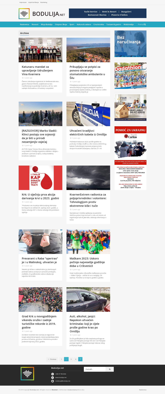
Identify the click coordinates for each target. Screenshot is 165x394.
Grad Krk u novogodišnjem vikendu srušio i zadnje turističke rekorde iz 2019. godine (39, 321)
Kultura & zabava (84, 24)
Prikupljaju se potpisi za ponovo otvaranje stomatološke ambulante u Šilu (87, 72)
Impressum (23, 2)
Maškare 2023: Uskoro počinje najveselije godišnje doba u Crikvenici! (87, 262)
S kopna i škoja (61, 24)
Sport (72, 24)
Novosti (35, 24)
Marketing (43, 2)
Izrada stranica (73, 390)
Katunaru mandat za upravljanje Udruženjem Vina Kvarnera (37, 70)
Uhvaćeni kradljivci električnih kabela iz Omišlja (88, 132)
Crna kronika (98, 24)
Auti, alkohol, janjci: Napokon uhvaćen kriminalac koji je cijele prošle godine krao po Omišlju (84, 323)
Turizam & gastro (113, 24)
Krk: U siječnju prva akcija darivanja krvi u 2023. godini (39, 198)
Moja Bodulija (46, 24)
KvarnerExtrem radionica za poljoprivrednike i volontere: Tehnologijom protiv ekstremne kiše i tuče (88, 200)
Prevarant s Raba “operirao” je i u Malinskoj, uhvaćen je (40, 260)
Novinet (55, 390)
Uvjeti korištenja (33, 2)
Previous (52, 359)
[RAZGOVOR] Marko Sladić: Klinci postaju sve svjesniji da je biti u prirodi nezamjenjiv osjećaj (39, 136)
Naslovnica (24, 24)
